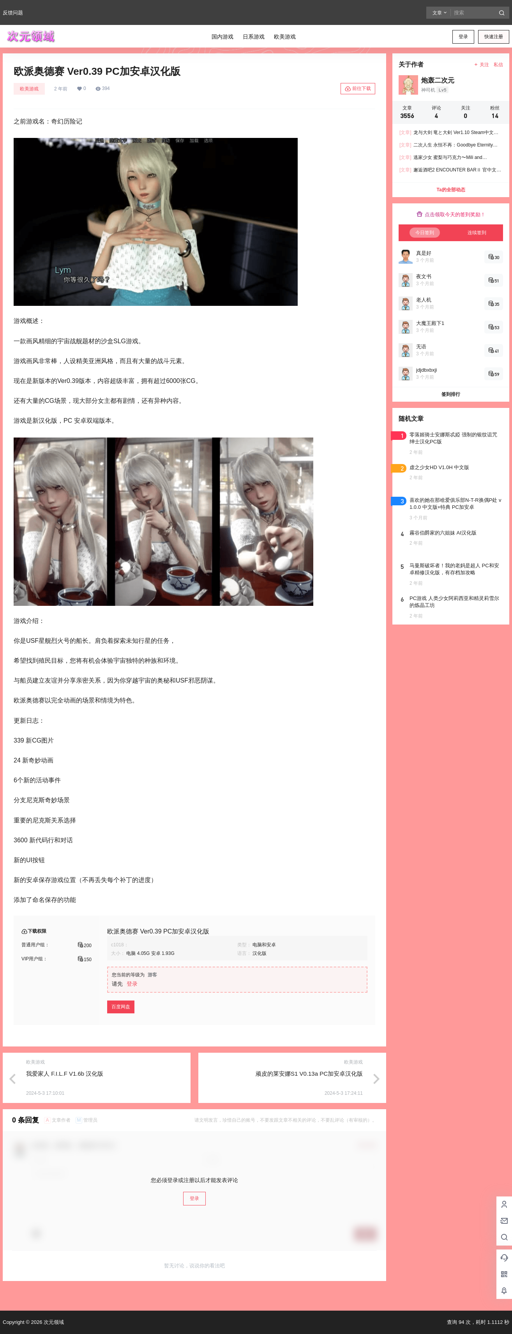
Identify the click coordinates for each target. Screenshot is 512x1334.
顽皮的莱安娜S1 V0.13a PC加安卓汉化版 (309, 1073)
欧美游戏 (29, 89)
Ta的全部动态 (450, 189)
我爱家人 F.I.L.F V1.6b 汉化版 (64, 1073)
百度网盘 (120, 1006)
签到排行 (450, 394)
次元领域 (53, 1322)
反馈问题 (13, 13)
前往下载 (358, 89)
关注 (481, 64)
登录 (463, 36)
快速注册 (493, 36)
